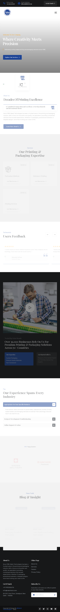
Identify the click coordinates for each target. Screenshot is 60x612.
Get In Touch (50, 3)
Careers (33, 569)
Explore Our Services (12, 57)
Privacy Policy (35, 572)
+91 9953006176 (10, 4)
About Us (34, 564)
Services (34, 567)
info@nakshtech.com (26, 4)
